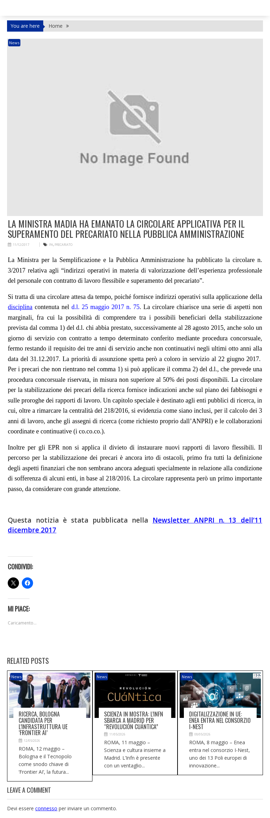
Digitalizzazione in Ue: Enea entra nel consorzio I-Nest (220, 720)
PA (51, 244)
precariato (63, 244)
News (14, 42)
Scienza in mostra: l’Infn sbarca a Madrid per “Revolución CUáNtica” (133, 720)
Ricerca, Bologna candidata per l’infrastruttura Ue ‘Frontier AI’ (43, 723)
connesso (46, 808)
